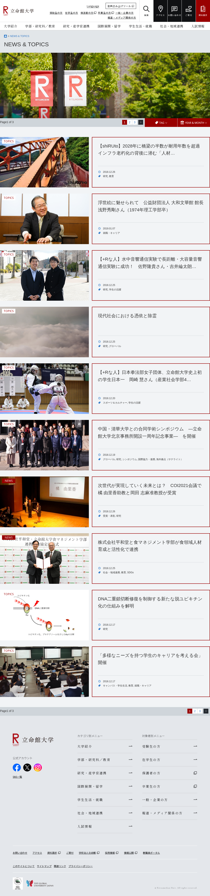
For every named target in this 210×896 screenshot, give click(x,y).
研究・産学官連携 (76, 26)
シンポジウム (129, 459)
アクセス (37, 852)
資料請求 (52, 852)
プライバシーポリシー (80, 866)
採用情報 (110, 852)
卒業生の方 (104, 12)
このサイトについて (24, 866)
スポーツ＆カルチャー (115, 402)
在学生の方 (71, 12)
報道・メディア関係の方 (122, 17)
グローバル (115, 346)
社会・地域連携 (171, 26)
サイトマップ (44, 866)
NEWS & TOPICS (19, 36)
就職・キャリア (111, 233)
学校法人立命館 (87, 852)
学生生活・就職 (140, 26)
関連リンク (60, 866)
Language (93, 6)
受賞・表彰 (109, 515)
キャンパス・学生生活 (115, 685)
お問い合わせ (20, 852)
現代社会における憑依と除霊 (127, 315)
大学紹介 (10, 26)
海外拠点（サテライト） (169, 459)
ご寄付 (70, 852)
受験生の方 (56, 12)
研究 (105, 176)
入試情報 (198, 26)
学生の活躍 (115, 289)
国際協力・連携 (146, 459)
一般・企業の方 (125, 12)
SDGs (130, 572)
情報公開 (129, 852)
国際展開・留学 (109, 26)
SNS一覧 (17, 776)
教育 (111, 176)
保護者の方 (87, 12)
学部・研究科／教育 (40, 26)
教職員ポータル (151, 852)
